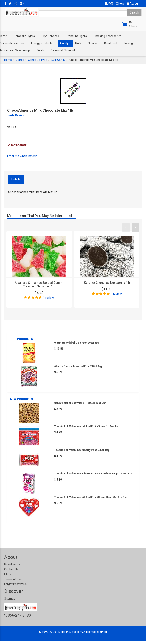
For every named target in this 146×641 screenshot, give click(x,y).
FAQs (7, 574)
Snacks (92, 43)
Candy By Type (37, 59)
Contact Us (11, 569)
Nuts (78, 43)
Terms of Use (13, 579)
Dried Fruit (110, 43)
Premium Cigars (76, 36)
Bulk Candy (58, 59)
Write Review (16, 115)
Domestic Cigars (24, 36)
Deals (40, 50)
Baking (128, 43)
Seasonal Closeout (63, 50)
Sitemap (9, 598)
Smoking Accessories (107, 36)
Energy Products (41, 43)
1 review (48, 297)
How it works (12, 564)
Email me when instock (22, 156)
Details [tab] (15, 179)
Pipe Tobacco (50, 36)
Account (133, 3)
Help (120, 3)
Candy (64, 43)
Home (8, 59)
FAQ (109, 3)
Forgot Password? (15, 584)
